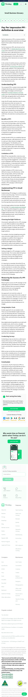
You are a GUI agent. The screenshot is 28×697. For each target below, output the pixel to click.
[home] (6, 4)
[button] (25, 4)
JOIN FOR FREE (14, 409)
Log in (21, 4)
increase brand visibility (16, 66)
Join (16, 4)
